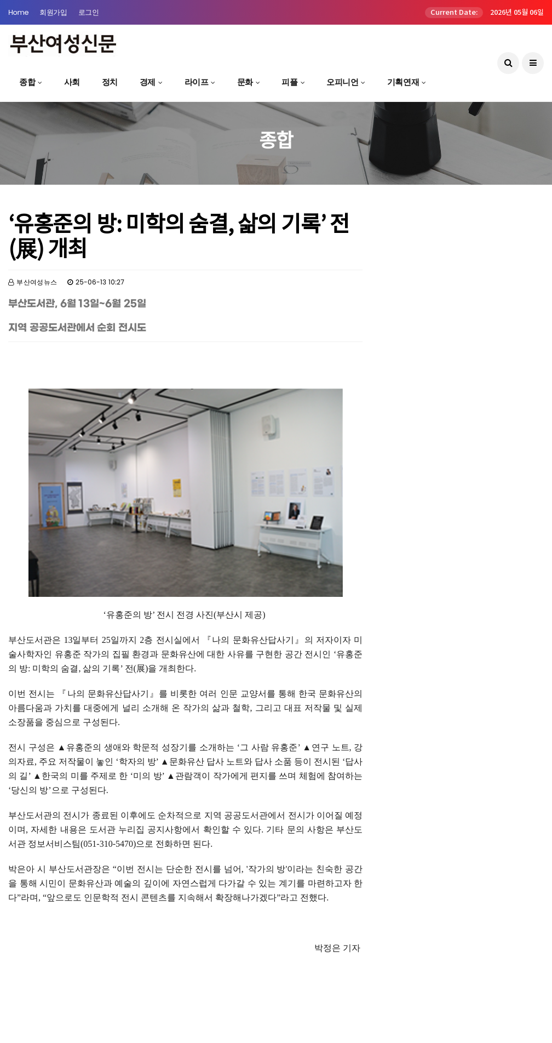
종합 (27, 82)
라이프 (197, 82)
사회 (72, 82)
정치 (110, 82)
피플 (289, 82)
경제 (148, 82)
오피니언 (342, 82)
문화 (245, 82)
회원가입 (53, 12)
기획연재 (403, 82)
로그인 (88, 12)
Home (18, 12)
